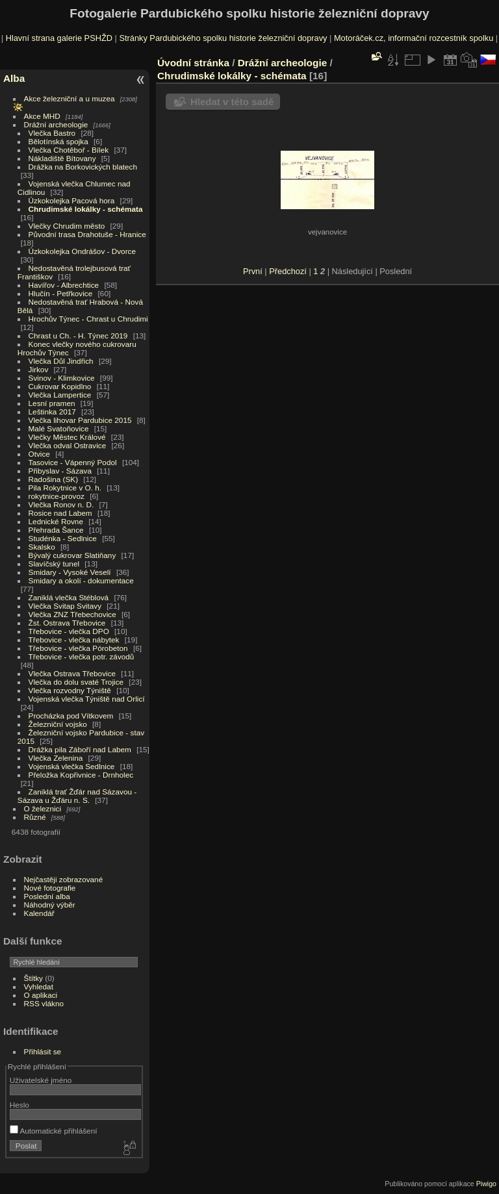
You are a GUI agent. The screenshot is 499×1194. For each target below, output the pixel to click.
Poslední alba (47, 896)
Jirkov (39, 369)
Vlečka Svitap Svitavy (65, 606)
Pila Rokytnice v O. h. (65, 487)
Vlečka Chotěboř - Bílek (69, 150)
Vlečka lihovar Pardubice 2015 (80, 420)
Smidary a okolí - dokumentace (81, 580)
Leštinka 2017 (52, 411)
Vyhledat (38, 986)
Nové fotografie (50, 887)
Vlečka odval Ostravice (68, 445)
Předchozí (288, 271)
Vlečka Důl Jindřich (61, 361)
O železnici (43, 808)
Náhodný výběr (49, 904)
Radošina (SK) (54, 479)
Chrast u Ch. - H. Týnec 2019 (78, 335)
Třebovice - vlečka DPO (69, 631)
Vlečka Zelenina (56, 758)
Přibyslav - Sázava (60, 470)
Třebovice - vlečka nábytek (74, 639)
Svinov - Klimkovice (62, 378)
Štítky (33, 978)
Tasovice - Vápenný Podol (73, 462)
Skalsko (42, 546)
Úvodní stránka (193, 62)
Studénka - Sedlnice (63, 538)
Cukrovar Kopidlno (60, 386)
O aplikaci (41, 995)
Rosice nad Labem (60, 513)
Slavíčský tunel (54, 563)
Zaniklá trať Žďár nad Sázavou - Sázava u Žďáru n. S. (77, 795)
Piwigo (486, 1184)
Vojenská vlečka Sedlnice (72, 766)
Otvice (39, 454)
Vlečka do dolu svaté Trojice (76, 682)
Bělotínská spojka (58, 141)
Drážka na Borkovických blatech (83, 166)
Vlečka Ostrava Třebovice (72, 673)
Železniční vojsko (59, 724)
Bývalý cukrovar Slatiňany (72, 555)
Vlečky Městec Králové (67, 437)
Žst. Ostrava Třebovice (67, 622)
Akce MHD (42, 116)
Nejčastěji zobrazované (63, 879)
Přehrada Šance (56, 530)
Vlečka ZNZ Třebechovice (72, 614)
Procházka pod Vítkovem (71, 715)
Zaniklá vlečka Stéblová (69, 597)
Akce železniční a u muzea (69, 98)
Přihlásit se (43, 1051)
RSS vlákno (44, 1003)
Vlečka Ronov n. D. (61, 504)
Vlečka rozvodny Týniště (70, 690)
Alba (14, 78)
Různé (35, 817)
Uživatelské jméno (40, 1080)
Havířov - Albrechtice (64, 285)
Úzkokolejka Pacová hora (72, 200)
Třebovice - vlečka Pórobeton (78, 648)
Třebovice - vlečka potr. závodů (81, 656)
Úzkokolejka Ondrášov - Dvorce (82, 251)
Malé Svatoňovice (59, 428)
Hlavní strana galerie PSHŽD (59, 38)
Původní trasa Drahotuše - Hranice (87, 234)
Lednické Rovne (56, 521)
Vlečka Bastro (52, 133)
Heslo (19, 1104)
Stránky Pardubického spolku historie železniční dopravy (223, 38)
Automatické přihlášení (53, 1130)
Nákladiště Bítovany (62, 158)
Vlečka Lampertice (60, 394)
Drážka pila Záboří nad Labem (80, 749)
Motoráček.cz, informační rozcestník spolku (413, 38)
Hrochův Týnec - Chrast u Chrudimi (88, 318)
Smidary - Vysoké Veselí (70, 572)
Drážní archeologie (56, 124)
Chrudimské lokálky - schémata (86, 209)
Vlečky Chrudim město (67, 226)
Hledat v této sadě (232, 101)
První (252, 271)
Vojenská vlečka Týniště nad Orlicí (87, 698)
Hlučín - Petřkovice (61, 293)
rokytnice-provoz (56, 496)
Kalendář (39, 913)
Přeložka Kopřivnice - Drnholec (81, 774)
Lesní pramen (52, 403)
